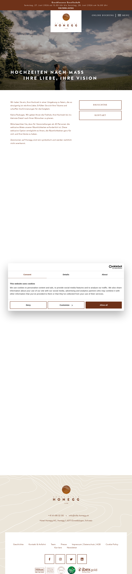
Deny (28, 305)
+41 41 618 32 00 (56, 515)
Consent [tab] (27, 274)
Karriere (58, 547)
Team (53, 544)
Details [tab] (66, 274)
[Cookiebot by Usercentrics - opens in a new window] (111, 267)
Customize (66, 305)
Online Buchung (103, 15)
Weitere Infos (66, 8)
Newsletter (72, 547)
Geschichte (18, 544)
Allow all (104, 305)
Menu (123, 15)
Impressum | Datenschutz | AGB (86, 544)
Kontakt (100, 115)
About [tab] (105, 274)
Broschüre (100, 105)
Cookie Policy (112, 544)
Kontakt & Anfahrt (37, 544)
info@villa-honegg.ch (79, 515)
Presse (64, 544)
